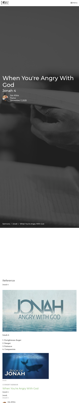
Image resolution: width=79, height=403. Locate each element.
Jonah (14, 224)
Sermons (6, 224)
